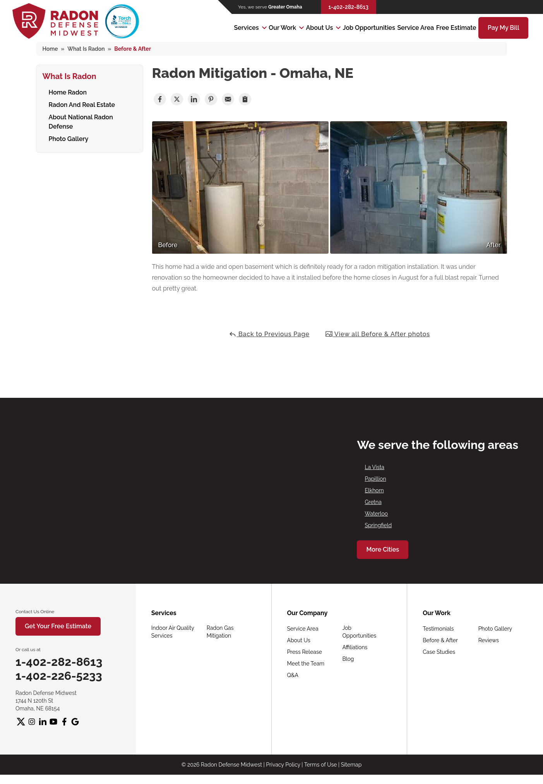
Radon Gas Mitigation (220, 632)
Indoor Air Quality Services (172, 632)
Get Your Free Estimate (58, 626)
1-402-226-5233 (58, 676)
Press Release (304, 652)
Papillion (375, 479)
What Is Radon (69, 75)
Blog (348, 659)
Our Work (282, 27)
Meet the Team (306, 663)
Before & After (440, 640)
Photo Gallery (69, 137)
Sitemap (351, 765)
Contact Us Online (34, 611)
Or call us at (28, 649)
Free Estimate (456, 27)
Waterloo (376, 514)
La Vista (374, 467)
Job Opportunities (369, 27)
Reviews (488, 640)
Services (246, 27)
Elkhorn (374, 490)
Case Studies (439, 652)
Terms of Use (320, 765)
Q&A (293, 675)
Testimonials (438, 629)
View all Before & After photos (377, 334)
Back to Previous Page (269, 334)
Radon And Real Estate (82, 103)
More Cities (382, 549)
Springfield (378, 525)
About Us (319, 27)
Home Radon (68, 91)
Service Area (415, 27)
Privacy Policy (283, 765)
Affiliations (354, 647)
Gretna (373, 502)
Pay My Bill (503, 27)
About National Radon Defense (81, 120)
